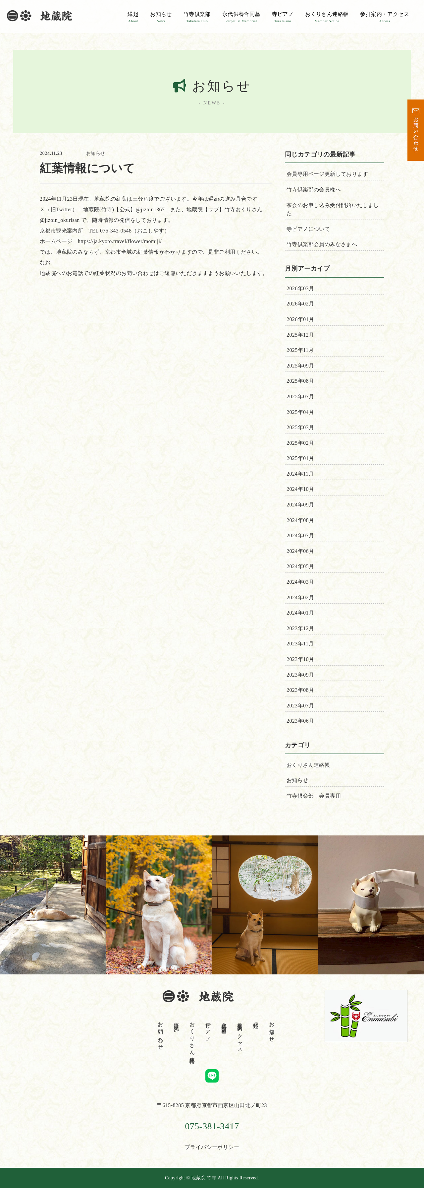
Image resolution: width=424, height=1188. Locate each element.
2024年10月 (300, 489)
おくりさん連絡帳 (326, 17)
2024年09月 (300, 504)
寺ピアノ (283, 17)
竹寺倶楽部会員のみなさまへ (322, 244)
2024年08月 (300, 520)
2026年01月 (300, 319)
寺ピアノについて (308, 229)
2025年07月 (300, 396)
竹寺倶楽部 (197, 17)
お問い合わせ (160, 1033)
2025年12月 (300, 335)
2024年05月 (300, 566)
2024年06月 (300, 551)
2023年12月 (300, 628)
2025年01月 (300, 458)
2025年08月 (300, 381)
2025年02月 (300, 443)
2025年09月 (300, 365)
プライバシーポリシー (212, 1147)
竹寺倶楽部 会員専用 (314, 796)
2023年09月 (300, 675)
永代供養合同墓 (241, 17)
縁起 (133, 17)
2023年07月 (300, 705)
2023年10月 (300, 659)
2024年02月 (300, 597)
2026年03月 (300, 288)
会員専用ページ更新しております (327, 174)
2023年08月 (300, 690)
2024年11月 (300, 474)
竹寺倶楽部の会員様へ (314, 189)
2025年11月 (300, 350)
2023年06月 (300, 721)
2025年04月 (300, 412)
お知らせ (161, 17)
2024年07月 (300, 535)
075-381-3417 (212, 1126)
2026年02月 (300, 303)
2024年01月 (300, 613)
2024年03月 (300, 582)
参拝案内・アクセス (384, 17)
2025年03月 (300, 427)
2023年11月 (300, 643)
